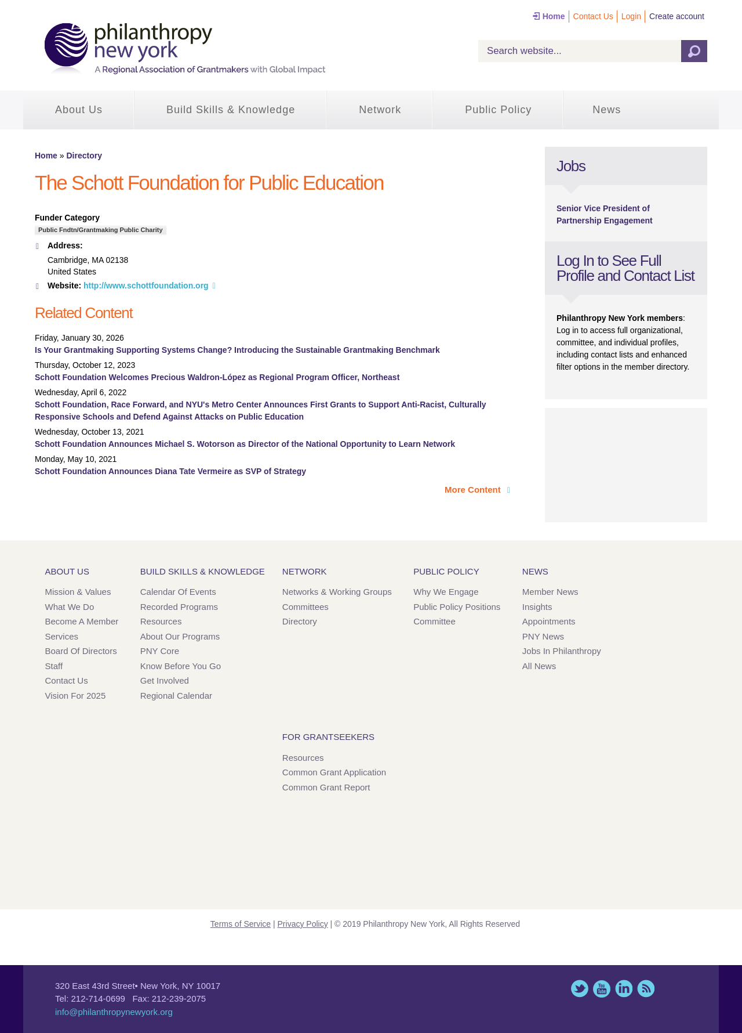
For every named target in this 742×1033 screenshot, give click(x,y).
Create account (676, 16)
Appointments (549, 621)
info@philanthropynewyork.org (114, 1012)
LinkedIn (623, 989)
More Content (474, 489)
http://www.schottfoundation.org (146, 285)
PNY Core (159, 651)
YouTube (601, 989)
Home (554, 16)
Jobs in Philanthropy (561, 651)
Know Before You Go (180, 666)
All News (539, 666)
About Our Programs (180, 636)
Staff (54, 666)
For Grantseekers (328, 737)
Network (380, 109)
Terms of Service (240, 924)
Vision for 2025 (75, 695)
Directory (83, 155)
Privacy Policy (303, 924)
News (606, 109)
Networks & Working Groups (337, 592)
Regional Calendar (176, 695)
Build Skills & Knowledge (230, 109)
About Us (79, 109)
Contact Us (593, 16)
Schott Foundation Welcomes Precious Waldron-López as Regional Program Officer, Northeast (217, 377)
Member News (550, 592)
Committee (434, 621)
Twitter (579, 989)
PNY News (543, 636)
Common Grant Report (326, 787)
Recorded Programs (179, 607)
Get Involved (164, 680)
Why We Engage (445, 592)
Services (62, 636)
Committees (305, 607)
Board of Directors (81, 651)
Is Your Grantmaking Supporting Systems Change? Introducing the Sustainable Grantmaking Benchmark (237, 350)
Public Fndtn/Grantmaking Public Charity (100, 229)
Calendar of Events (178, 592)
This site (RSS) (645, 989)
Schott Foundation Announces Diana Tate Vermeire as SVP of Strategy (170, 471)
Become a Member (82, 621)
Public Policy (498, 109)
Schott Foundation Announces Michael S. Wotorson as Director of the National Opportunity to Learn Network (245, 444)
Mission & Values (78, 592)
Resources (161, 621)
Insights (537, 607)
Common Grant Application (334, 772)
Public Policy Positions (456, 607)
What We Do (69, 607)
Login (631, 16)
